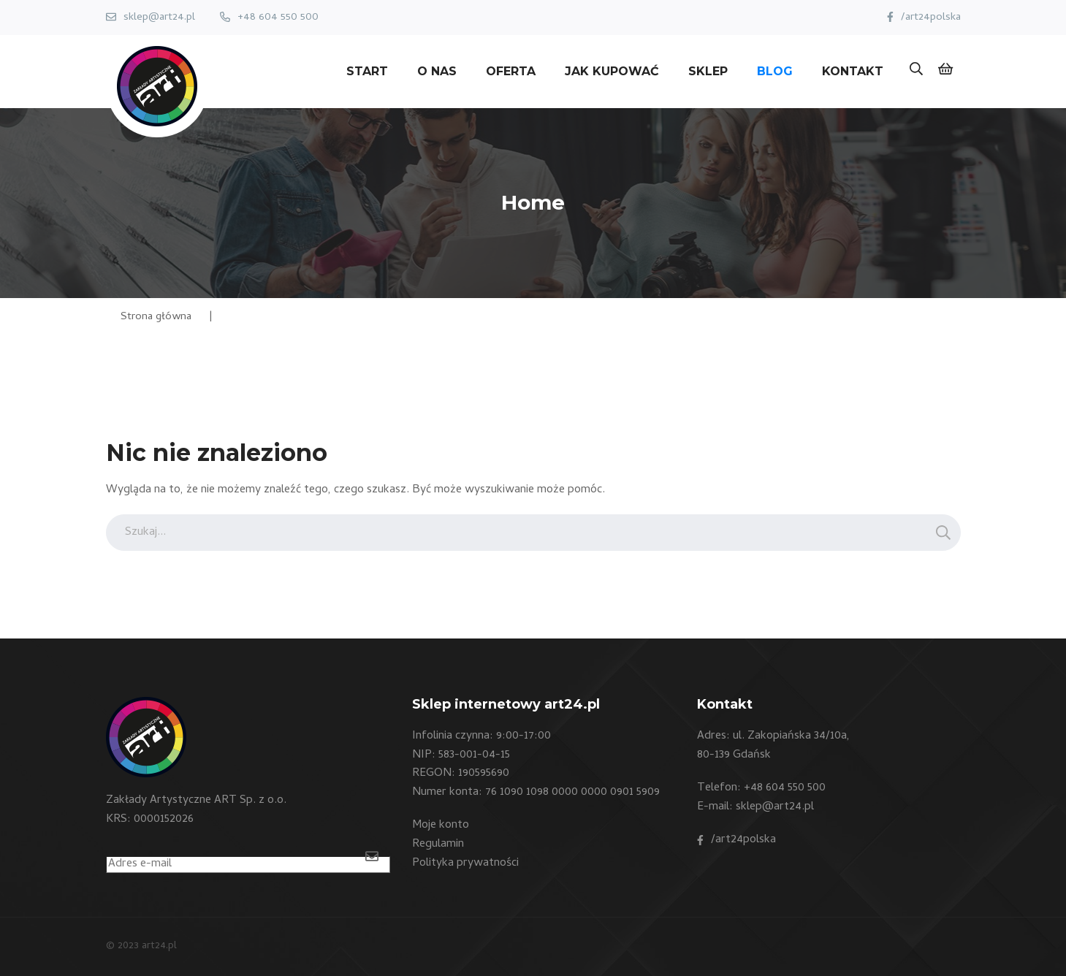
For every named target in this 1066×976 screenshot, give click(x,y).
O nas (437, 71)
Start (367, 71)
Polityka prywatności (465, 863)
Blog (775, 71)
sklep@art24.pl (159, 17)
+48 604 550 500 (278, 17)
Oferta (511, 71)
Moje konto (440, 825)
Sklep (708, 71)
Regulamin (438, 844)
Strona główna (156, 317)
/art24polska (931, 17)
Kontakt (852, 71)
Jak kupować (612, 71)
